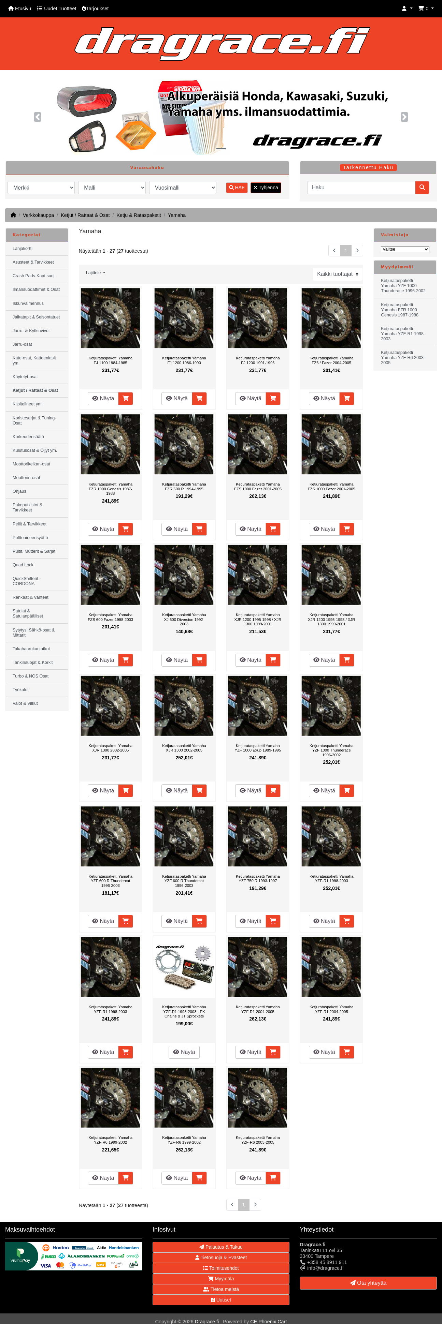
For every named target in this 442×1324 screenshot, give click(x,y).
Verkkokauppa (38, 215)
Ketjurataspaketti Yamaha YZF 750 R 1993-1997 (258, 878)
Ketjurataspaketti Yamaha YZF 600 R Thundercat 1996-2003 (110, 881)
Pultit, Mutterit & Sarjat (34, 551)
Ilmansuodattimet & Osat (36, 289)
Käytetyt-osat (25, 376)
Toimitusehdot (221, 1268)
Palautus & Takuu (221, 1247)
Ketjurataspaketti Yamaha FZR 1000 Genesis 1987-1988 (110, 488)
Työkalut (21, 689)
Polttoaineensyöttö (30, 537)
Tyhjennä (266, 187)
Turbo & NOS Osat (30, 676)
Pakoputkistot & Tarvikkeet (28, 507)
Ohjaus (19, 491)
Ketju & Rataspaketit (138, 215)
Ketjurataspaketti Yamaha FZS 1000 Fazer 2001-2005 (258, 486)
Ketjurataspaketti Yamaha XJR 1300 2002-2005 (110, 748)
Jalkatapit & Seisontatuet (36, 317)
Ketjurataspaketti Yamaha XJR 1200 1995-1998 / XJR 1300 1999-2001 (257, 619)
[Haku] (361, 187)
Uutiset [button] (221, 1300)
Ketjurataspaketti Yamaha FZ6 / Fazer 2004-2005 (332, 360)
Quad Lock (23, 565)
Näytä (103, 398)
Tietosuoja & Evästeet (221, 1257)
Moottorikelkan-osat (31, 464)
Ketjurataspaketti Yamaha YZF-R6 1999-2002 (110, 1139)
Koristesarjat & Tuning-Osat (34, 421)
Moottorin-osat (26, 477)
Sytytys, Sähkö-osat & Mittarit (34, 633)
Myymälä (221, 1278)
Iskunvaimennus (28, 303)
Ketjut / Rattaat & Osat (85, 215)
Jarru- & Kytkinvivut (31, 330)
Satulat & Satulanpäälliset (28, 614)
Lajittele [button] (94, 272)
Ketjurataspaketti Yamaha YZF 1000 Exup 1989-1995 (257, 748)
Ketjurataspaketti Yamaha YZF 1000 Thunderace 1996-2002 (332, 750)
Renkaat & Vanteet (30, 597)
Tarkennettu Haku (368, 167)
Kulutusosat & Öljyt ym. (35, 450)
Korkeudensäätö (28, 436)
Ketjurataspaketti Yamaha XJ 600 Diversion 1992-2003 (184, 619)
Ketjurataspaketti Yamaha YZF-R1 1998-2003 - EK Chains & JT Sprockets (184, 1011)
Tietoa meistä (221, 1289)
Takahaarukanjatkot (31, 648)
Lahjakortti (22, 248)
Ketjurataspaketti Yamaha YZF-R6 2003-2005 (258, 1139)
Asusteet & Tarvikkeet (33, 262)
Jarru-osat (22, 344)
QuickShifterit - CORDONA (27, 581)
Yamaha (177, 215)
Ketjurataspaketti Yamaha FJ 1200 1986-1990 (184, 360)
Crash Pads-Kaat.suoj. (34, 275)
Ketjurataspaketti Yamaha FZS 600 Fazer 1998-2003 (110, 617)
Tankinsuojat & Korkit (33, 662)
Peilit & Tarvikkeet (29, 524)
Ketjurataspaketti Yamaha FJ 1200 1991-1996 (258, 360)
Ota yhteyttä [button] (368, 1283)
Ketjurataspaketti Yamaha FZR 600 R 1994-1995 (184, 486)
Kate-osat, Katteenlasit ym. (34, 361)
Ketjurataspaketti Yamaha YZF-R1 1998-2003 (332, 878)
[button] (407, 8)
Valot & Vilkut (25, 703)
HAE (237, 187)
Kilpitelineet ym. (28, 404)
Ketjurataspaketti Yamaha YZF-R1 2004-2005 (258, 1009)
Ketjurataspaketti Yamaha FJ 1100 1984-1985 (110, 360)
